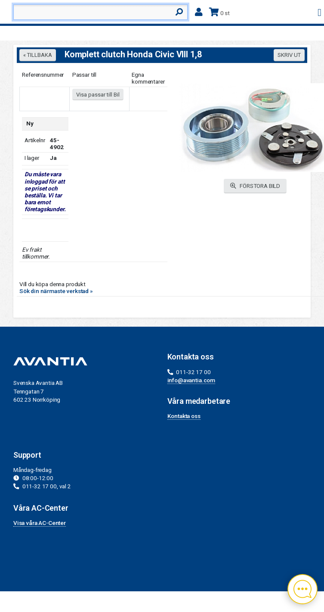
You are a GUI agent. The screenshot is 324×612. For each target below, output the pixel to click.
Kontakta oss (184, 415)
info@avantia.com (191, 380)
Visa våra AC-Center (39, 522)
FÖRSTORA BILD (255, 186)
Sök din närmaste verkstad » (56, 290)
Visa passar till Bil (98, 94)
